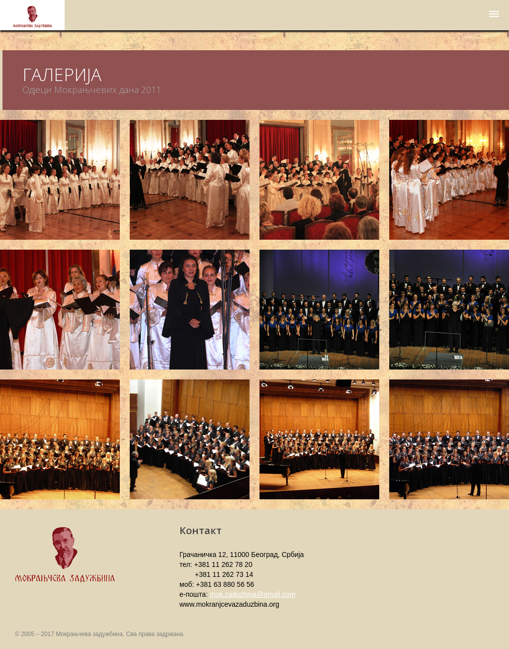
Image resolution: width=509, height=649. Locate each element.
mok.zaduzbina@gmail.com (252, 594)
